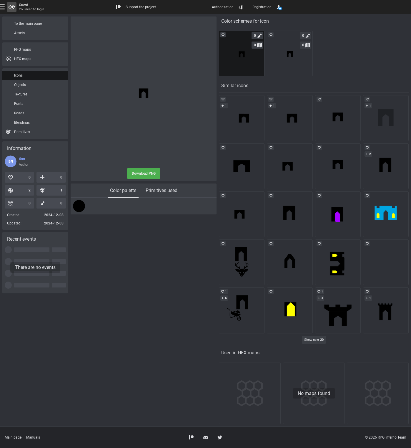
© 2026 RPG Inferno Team (385, 437)
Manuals (33, 437)
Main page (13, 437)
